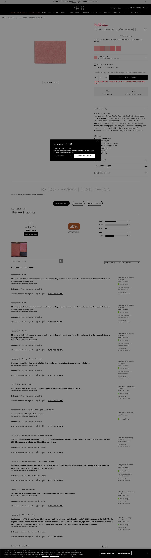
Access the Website (84, 156)
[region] (75, 553)
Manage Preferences (107, 553)
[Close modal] (97, 140)
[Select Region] (63, 156)
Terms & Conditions (54, 556)
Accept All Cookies (124, 553)
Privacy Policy (30, 554)
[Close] (147, 553)
